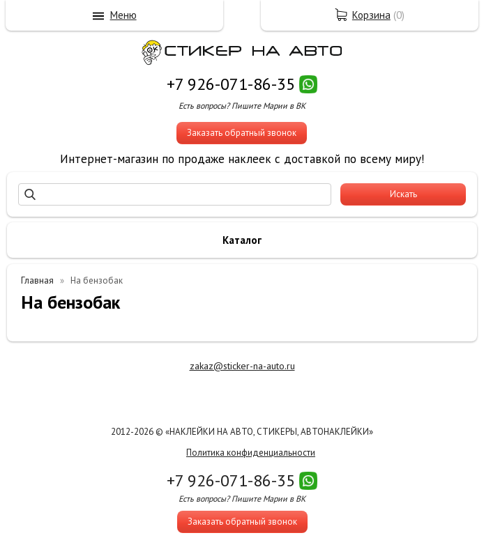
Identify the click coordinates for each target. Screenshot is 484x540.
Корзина (371, 15)
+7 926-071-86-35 (231, 84)
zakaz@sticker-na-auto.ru (242, 366)
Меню (123, 15)
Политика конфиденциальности (250, 452)
